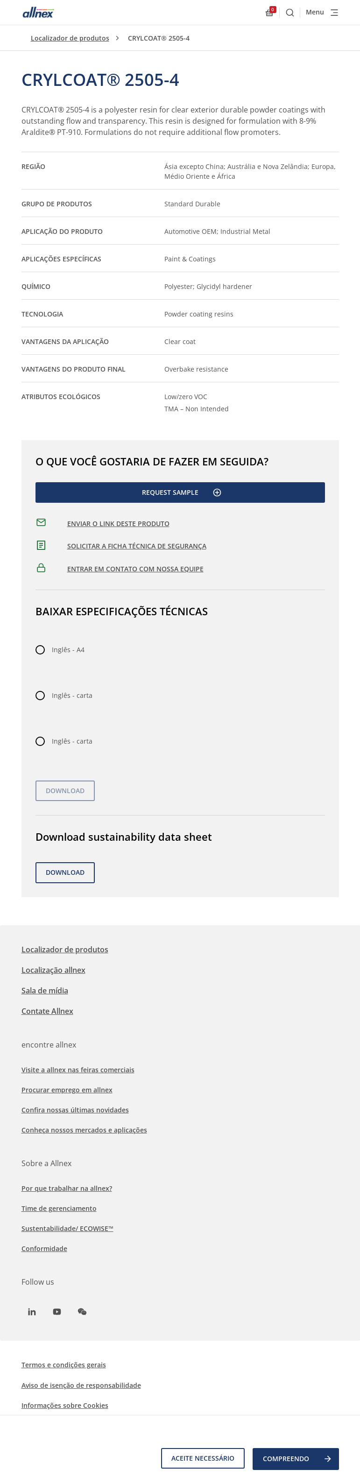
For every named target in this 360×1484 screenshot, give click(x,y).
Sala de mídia (44, 990)
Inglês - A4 (68, 649)
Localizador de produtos (70, 38)
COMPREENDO (297, 1459)
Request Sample (182, 492)
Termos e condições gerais (63, 1364)
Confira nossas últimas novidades (75, 1109)
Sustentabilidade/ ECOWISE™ (67, 1228)
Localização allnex (53, 970)
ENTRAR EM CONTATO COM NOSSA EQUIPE (135, 568)
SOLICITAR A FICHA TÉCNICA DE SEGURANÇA (136, 546)
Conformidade (44, 1248)
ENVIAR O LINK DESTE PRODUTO (118, 523)
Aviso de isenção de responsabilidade (81, 1385)
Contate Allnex (47, 1011)
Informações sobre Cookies (64, 1405)
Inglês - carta (72, 695)
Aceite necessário (201, 1459)
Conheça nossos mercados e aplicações (84, 1129)
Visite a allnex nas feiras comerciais (77, 1069)
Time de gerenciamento (59, 1208)
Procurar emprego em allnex (67, 1089)
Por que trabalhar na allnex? (66, 1188)
